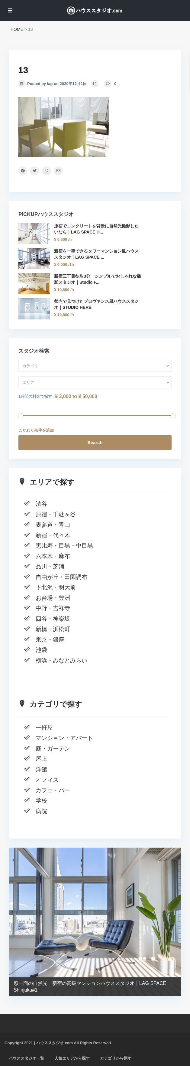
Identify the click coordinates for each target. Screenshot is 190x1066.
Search (94, 442)
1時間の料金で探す (35, 396)
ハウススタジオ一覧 (26, 1058)
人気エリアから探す (72, 1058)
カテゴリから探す (115, 1058)
